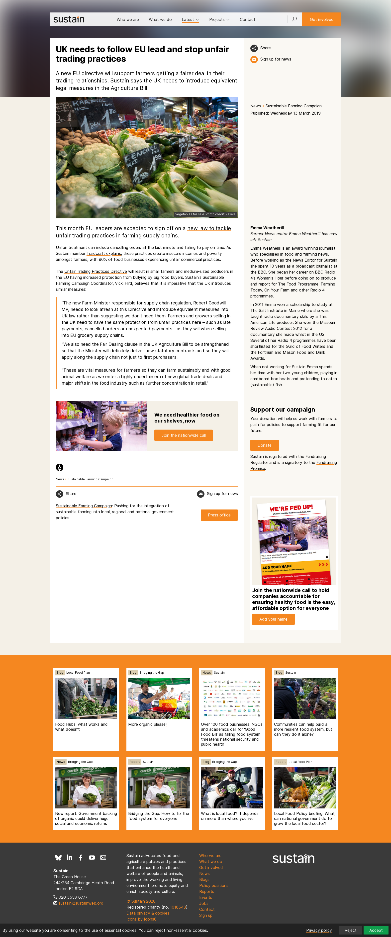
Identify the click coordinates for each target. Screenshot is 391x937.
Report (135, 762)
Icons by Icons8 (141, 919)
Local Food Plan (78, 672)
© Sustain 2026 (141, 901)
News (255, 105)
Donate (265, 445)
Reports (206, 891)
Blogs (204, 879)
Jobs (203, 903)
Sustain (219, 672)
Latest (190, 19)
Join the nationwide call (184, 434)
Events (205, 897)
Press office (219, 514)
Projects (219, 19)
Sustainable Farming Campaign (294, 105)
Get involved (322, 19)
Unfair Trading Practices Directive (95, 271)
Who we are (128, 19)
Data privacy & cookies (147, 913)
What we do (160, 19)
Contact (247, 19)
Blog (60, 672)
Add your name (273, 619)
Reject (351, 930)
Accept (376, 930)
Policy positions (213, 885)
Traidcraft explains (104, 253)
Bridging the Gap (151, 672)
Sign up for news (275, 59)
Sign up (205, 915)
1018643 (178, 907)
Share (265, 47)
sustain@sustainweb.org (81, 903)
